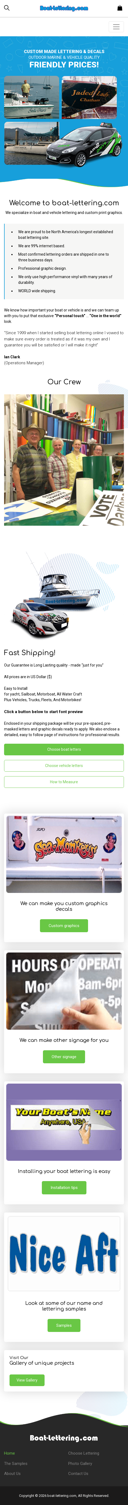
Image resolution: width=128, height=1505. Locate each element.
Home (9, 1453)
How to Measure (64, 782)
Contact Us (78, 1473)
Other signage (64, 1056)
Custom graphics (64, 925)
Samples (64, 1325)
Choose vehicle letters (64, 765)
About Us (12, 1473)
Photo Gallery (80, 1463)
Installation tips (64, 1187)
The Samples (15, 1463)
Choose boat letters (64, 749)
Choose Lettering (83, 1453)
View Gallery (27, 1380)
